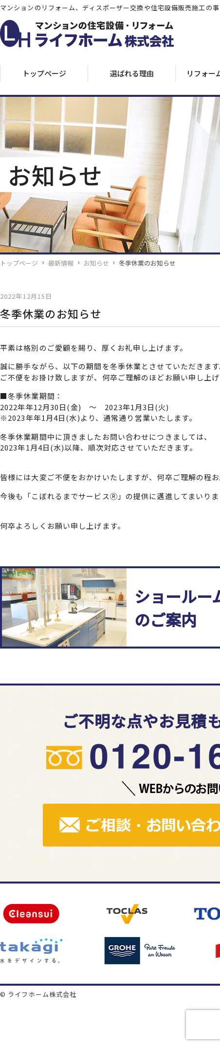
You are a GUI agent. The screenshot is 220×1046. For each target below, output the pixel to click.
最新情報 (60, 263)
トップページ (44, 73)
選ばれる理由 (132, 73)
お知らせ (96, 263)
